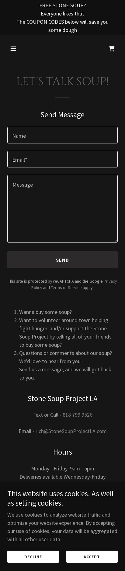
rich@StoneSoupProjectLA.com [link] (71, 431)
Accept (92, 556)
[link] (112, 49)
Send (62, 260)
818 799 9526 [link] (77, 414)
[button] (15, 49)
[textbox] (62, 135)
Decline (33, 556)
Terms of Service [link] (66, 287)
